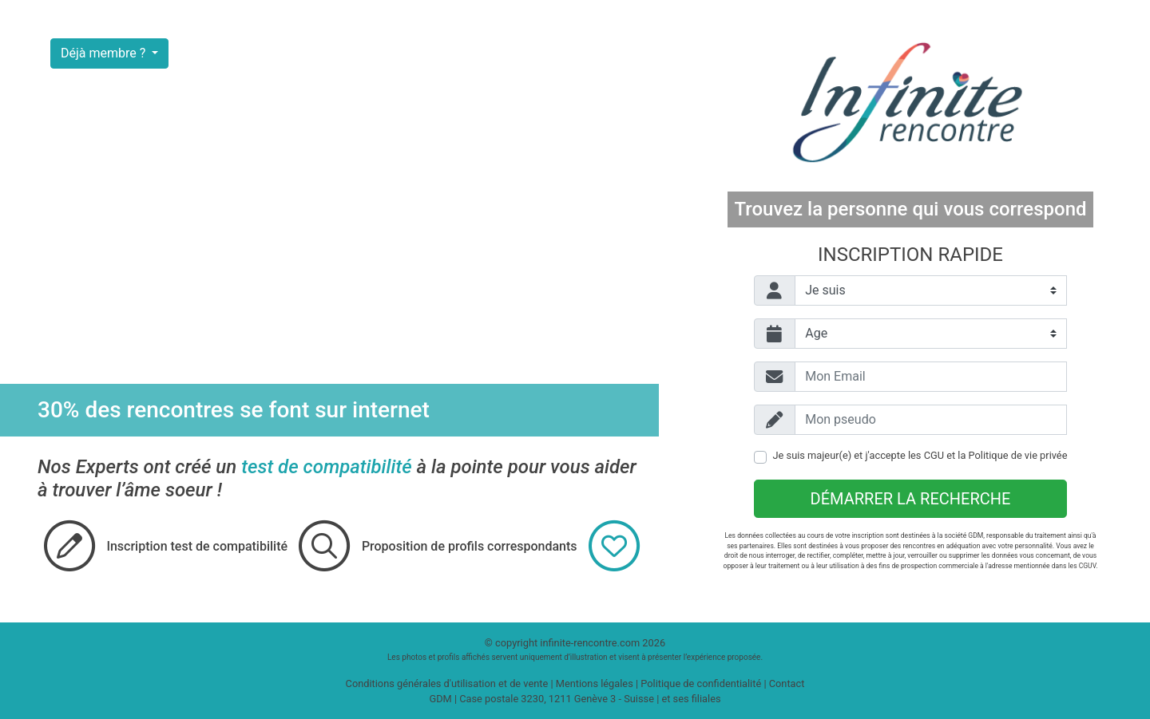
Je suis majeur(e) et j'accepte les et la (920, 455)
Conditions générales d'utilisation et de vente (447, 683)
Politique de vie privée (1018, 455)
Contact (787, 683)
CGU (934, 455)
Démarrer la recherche (911, 498)
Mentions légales (594, 683)
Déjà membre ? (105, 53)
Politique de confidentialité (700, 683)
